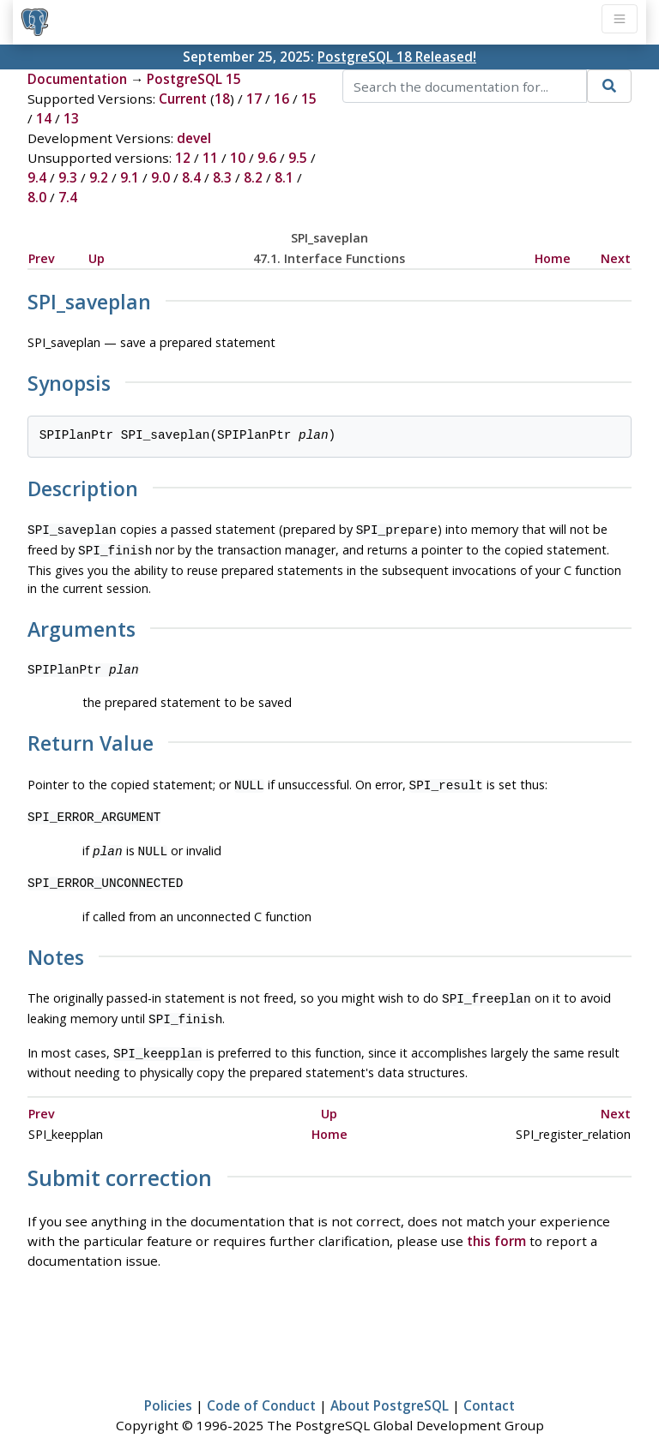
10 (237, 157)
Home (553, 258)
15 (309, 98)
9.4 (36, 177)
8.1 (284, 177)
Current (183, 98)
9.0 (160, 177)
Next (616, 258)
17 (254, 98)
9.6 (266, 157)
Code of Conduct (261, 1393)
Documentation (77, 78)
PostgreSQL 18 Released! (396, 56)
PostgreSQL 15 (194, 78)
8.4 (191, 177)
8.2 (253, 177)
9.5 (297, 157)
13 (71, 118)
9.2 (98, 177)
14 (43, 118)
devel (194, 138)
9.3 (67, 177)
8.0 (36, 197)
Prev (41, 258)
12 (182, 157)
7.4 (67, 197)
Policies (168, 1393)
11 (210, 157)
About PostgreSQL (389, 1393)
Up (96, 258)
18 (222, 98)
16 (281, 98)
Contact (489, 1393)
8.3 (222, 177)
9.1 (129, 177)
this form (496, 1228)
